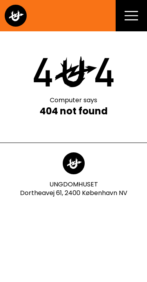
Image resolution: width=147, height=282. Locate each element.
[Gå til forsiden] (16, 16)
